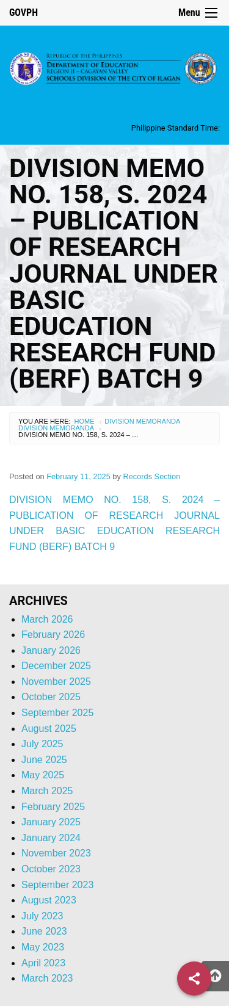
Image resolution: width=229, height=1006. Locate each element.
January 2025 (51, 822)
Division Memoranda (142, 421)
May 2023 (42, 947)
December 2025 (56, 665)
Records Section (151, 476)
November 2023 (56, 853)
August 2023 (48, 900)
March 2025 (47, 791)
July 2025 (42, 744)
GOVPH (23, 12)
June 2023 (44, 931)
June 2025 (44, 759)
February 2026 (53, 634)
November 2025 (56, 681)
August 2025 (48, 728)
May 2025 (42, 775)
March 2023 (47, 978)
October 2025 (51, 697)
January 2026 (51, 650)
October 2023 (51, 869)
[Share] (194, 978)
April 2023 (43, 963)
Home (85, 421)
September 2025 (57, 712)
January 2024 (51, 838)
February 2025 (53, 807)
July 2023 (42, 916)
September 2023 (57, 885)
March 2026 (47, 619)
